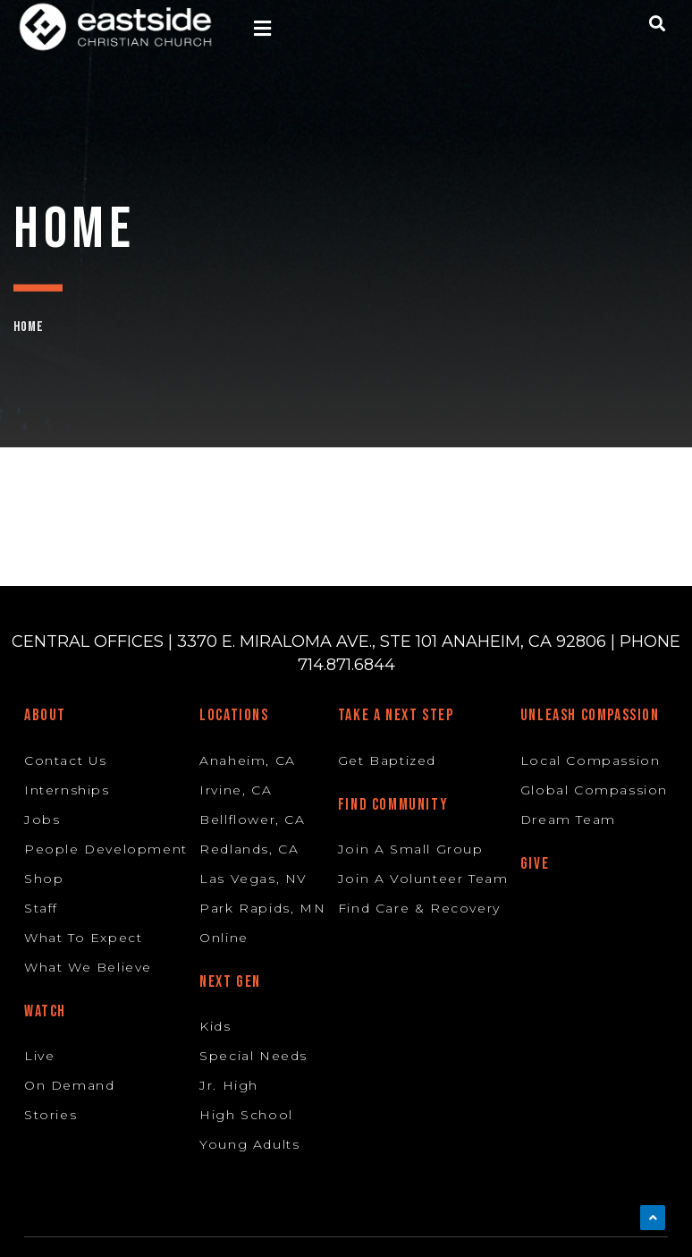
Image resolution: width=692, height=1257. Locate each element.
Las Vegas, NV (253, 879)
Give (534, 863)
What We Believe (88, 967)
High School (246, 1115)
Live (39, 1056)
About (45, 715)
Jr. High (228, 1085)
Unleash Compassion (590, 715)
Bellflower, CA (252, 819)
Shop (43, 879)
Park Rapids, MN (262, 908)
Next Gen (230, 981)
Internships (67, 790)
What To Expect (83, 938)
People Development (106, 849)
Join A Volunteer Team (423, 879)
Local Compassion (590, 760)
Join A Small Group (411, 849)
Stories (50, 1115)
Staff (41, 908)
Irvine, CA (235, 790)
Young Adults (249, 1144)
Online (224, 938)
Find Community (393, 804)
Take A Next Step (396, 715)
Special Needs (253, 1056)
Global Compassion (594, 790)
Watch (45, 1011)
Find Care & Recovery (419, 908)
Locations (233, 715)
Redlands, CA (249, 849)
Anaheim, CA (247, 760)
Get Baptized (387, 760)
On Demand (69, 1085)
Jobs (42, 819)
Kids (215, 1026)
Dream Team (568, 819)
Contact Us (65, 760)
